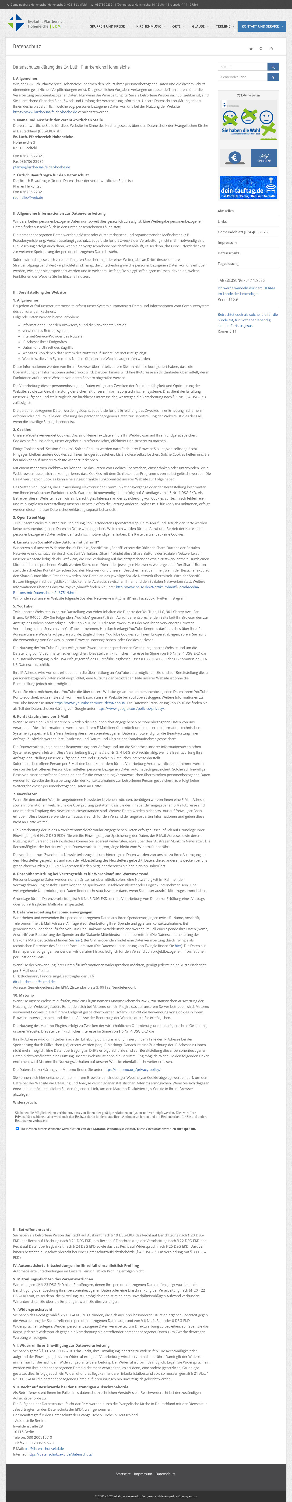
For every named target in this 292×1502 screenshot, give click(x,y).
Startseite (123, 1473)
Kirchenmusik (148, 26)
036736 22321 (102, 5)
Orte (176, 26)
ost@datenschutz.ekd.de (44, 1448)
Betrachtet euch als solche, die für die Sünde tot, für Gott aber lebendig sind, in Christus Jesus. (248, 320)
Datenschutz (228, 253)
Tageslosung (228, 263)
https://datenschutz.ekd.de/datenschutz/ (60, 1454)
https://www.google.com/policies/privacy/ (130, 708)
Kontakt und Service (260, 26)
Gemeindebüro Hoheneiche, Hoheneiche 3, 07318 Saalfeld (47, 5)
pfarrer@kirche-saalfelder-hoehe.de (41, 167)
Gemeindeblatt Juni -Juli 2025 (243, 232)
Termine (223, 26)
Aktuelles (226, 211)
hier (78, 940)
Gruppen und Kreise (107, 26)
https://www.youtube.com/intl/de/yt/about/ (89, 702)
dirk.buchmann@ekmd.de (34, 981)
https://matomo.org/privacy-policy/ (132, 1069)
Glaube (198, 26)
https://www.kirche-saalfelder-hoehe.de (45, 112)
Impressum (227, 242)
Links (222, 221)
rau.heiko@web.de (28, 197)
